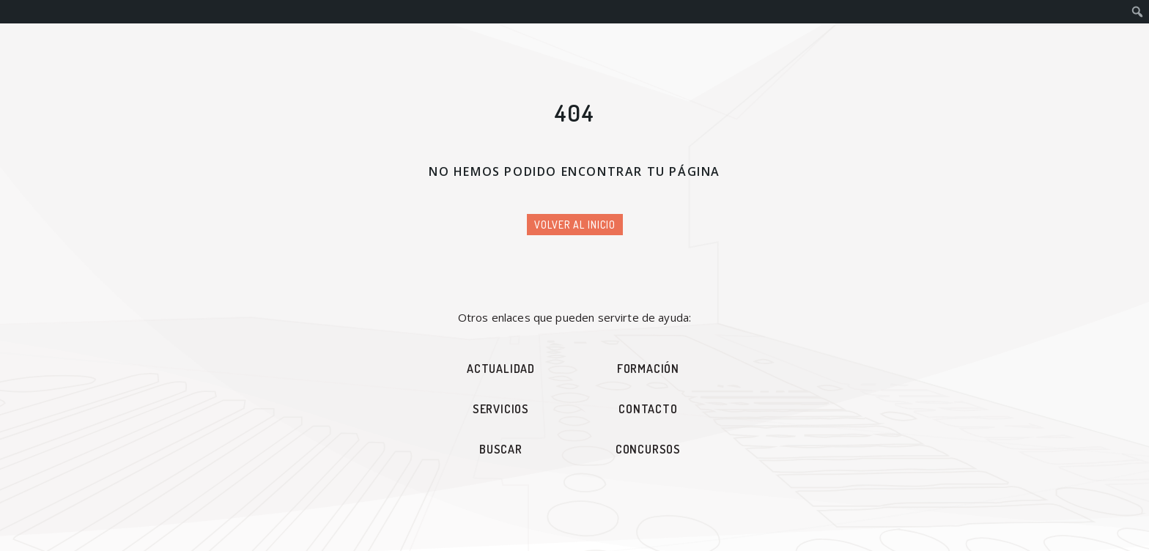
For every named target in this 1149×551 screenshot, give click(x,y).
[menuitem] (1137, 11)
